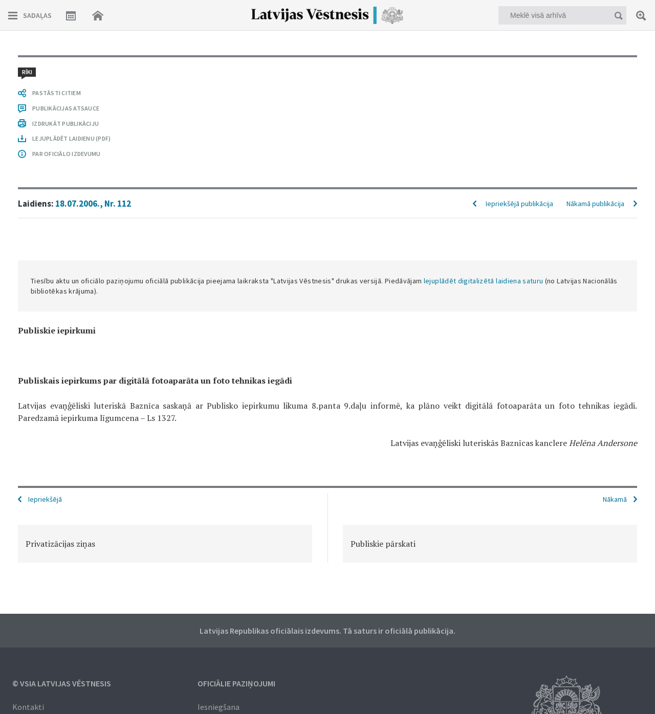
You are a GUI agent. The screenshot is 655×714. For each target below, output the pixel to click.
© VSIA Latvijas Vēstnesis (61, 683)
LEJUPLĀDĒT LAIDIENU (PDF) (71, 138)
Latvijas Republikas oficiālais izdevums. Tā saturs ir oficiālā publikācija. (327, 631)
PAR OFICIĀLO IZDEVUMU (66, 154)
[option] (165, 544)
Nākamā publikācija (595, 203)
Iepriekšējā (45, 499)
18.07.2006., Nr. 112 (93, 203)
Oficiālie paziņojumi (236, 683)
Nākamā (615, 499)
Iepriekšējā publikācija (519, 203)
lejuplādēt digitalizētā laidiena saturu (483, 280)
